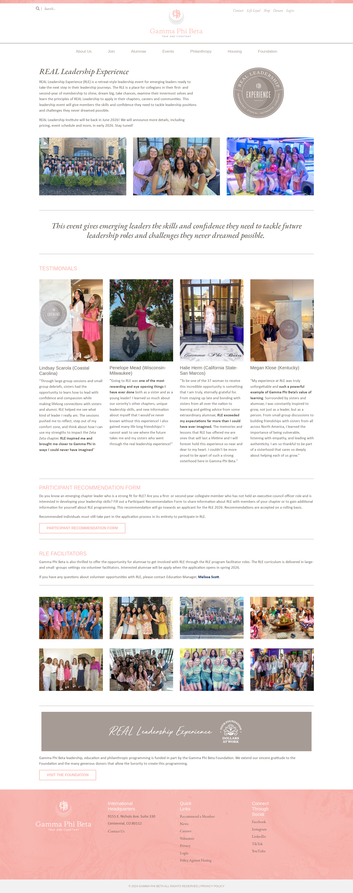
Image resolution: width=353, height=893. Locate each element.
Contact (238, 11)
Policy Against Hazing (195, 860)
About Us (84, 51)
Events (168, 51)
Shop (267, 11)
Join (111, 51)
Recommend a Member (197, 817)
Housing (235, 51)
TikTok (257, 844)
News (184, 824)
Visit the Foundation (67, 775)
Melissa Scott (208, 576)
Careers (185, 831)
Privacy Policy (212, 886)
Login (290, 11)
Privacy (185, 846)
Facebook (259, 822)
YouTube (259, 851)
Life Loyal (253, 11)
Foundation (267, 51)
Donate (278, 11)
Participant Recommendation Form (82, 528)
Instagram (259, 829)
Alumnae (138, 51)
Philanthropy (201, 51)
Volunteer (187, 839)
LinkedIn (259, 837)
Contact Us (116, 831)
